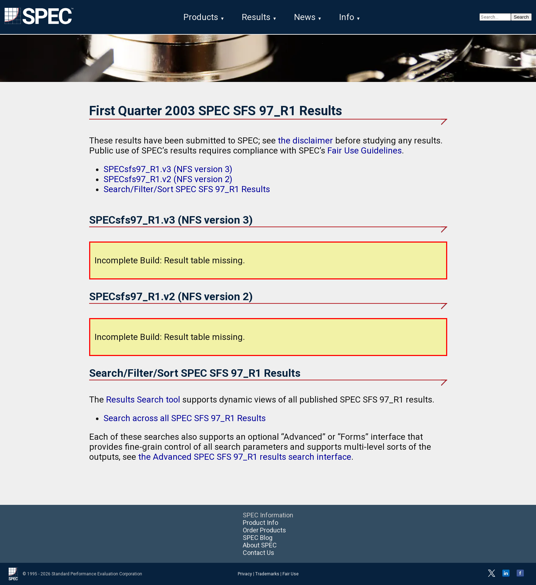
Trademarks (267, 573)
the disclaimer (305, 141)
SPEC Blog (257, 537)
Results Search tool (143, 400)
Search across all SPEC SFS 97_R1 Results (184, 418)
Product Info (260, 522)
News (304, 17)
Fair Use (291, 573)
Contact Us (258, 552)
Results (256, 17)
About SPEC (260, 545)
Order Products (264, 530)
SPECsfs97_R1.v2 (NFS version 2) (167, 179)
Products (200, 17)
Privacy (245, 573)
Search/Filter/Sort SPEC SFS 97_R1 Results (186, 189)
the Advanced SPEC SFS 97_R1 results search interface (244, 457)
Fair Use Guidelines (364, 151)
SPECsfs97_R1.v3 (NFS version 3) (167, 169)
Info (346, 17)
